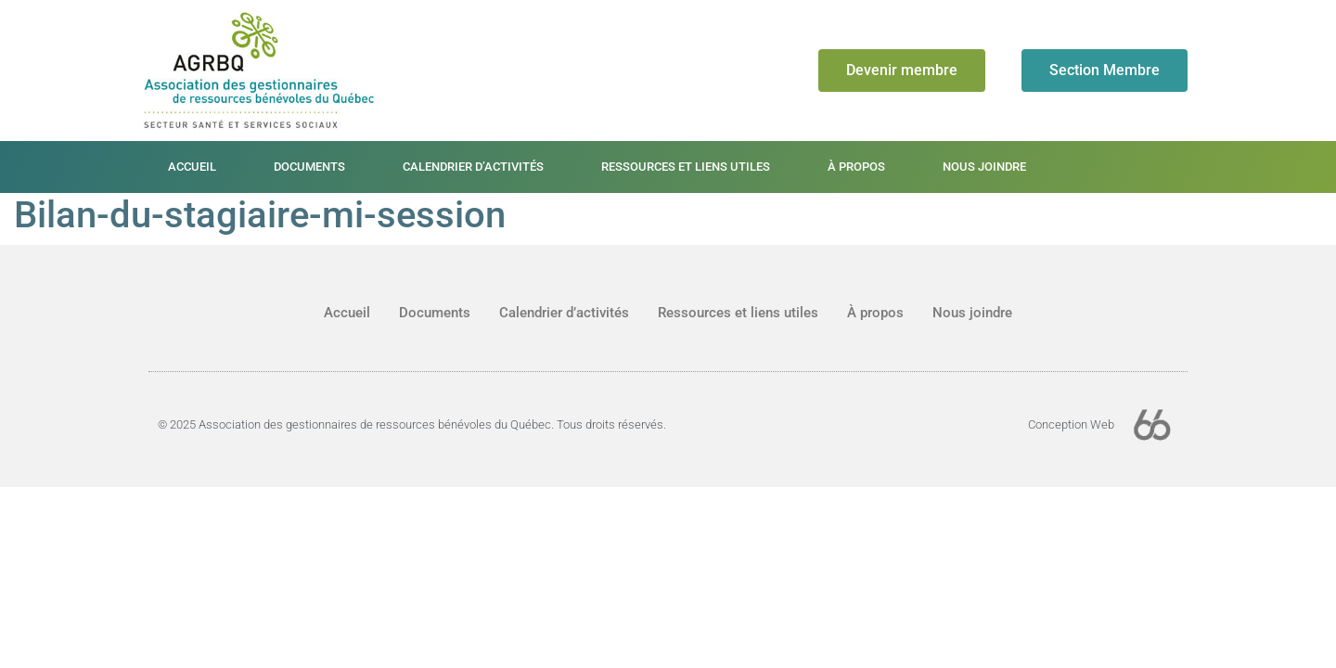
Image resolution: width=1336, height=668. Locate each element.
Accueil (192, 166)
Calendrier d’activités (473, 166)
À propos (856, 166)
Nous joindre (984, 166)
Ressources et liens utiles (685, 166)
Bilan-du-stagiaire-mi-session (260, 215)
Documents (309, 166)
